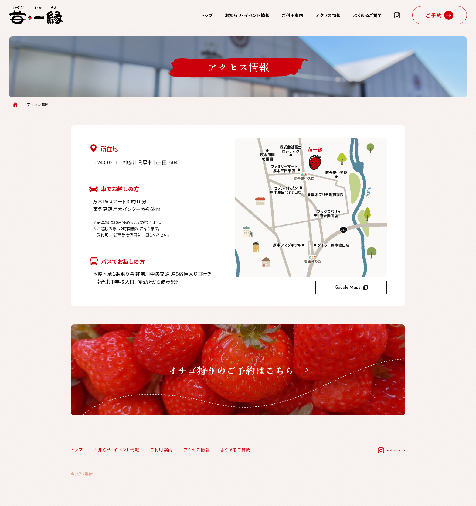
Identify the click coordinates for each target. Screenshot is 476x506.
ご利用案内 (293, 15)
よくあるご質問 (367, 15)
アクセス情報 (328, 15)
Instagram (395, 450)
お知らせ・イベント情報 (247, 15)
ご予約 (434, 15)
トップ (207, 15)
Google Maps (351, 287)
